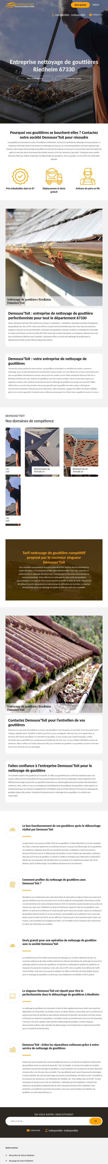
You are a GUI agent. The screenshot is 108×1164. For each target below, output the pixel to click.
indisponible (62, 15)
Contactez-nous (73, 78)
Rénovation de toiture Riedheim (21, 1155)
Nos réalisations (35, 78)
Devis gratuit (80, 5)
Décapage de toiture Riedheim (21, 1161)
